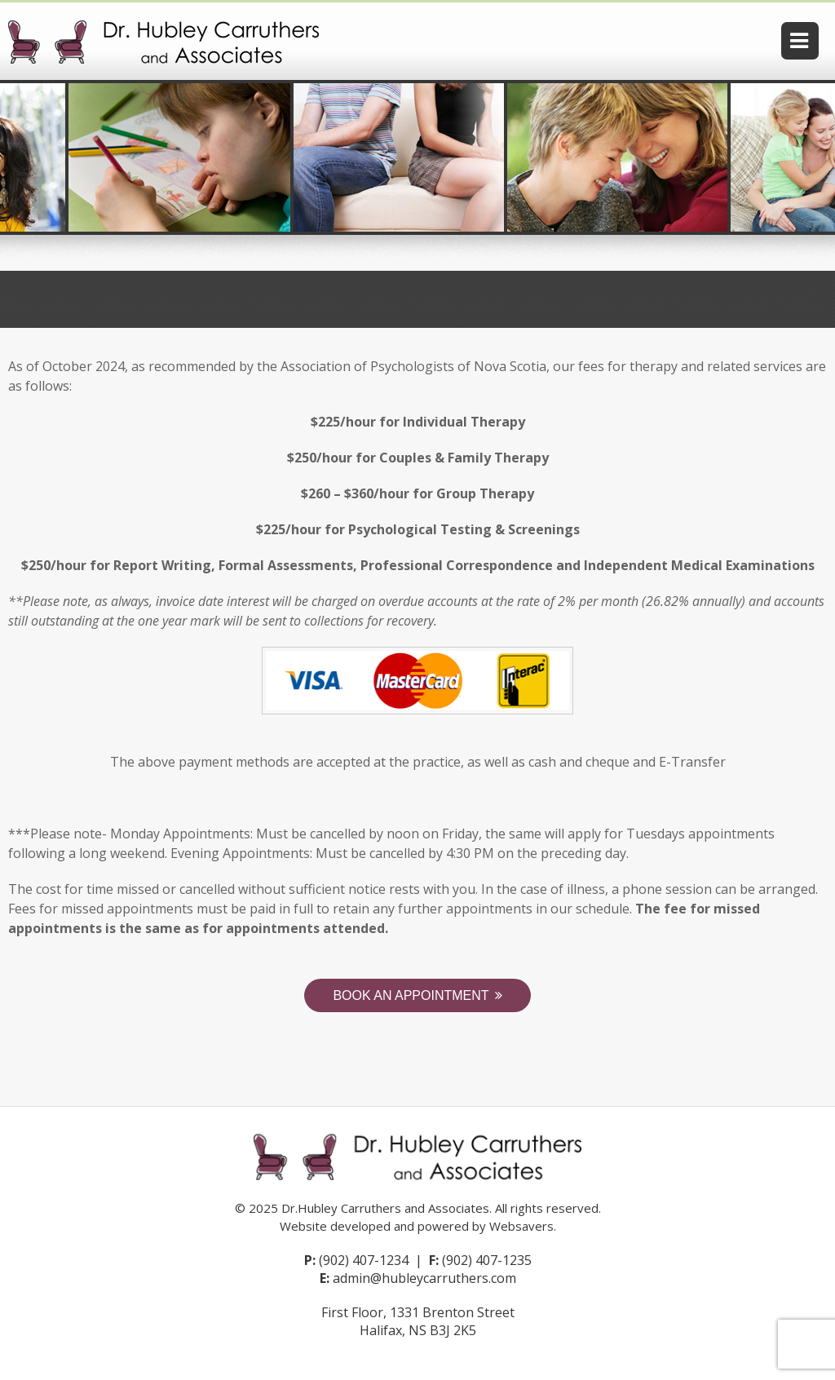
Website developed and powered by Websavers (417, 1226)
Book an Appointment (410, 995)
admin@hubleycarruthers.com (424, 1278)
